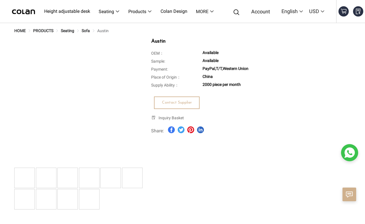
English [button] (292, 11)
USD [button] (317, 11)
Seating (67, 30)
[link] (20, 30)
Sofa (86, 30)
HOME (20, 30)
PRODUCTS (43, 30)
